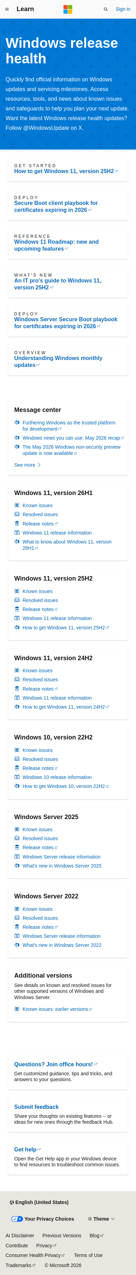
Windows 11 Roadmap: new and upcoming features (56, 245)
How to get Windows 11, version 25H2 (64, 171)
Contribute (17, 1245)
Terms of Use (88, 1255)
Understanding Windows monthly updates (58, 361)
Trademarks (18, 1265)
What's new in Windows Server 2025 (62, 866)
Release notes (38, 524)
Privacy (44, 1245)
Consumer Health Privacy (33, 1255)
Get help (25, 1149)
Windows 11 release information (57, 533)
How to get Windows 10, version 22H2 (64, 786)
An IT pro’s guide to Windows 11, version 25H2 (57, 284)
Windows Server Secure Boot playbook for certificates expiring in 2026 (66, 322)
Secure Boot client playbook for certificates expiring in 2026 (56, 206)
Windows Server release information (62, 857)
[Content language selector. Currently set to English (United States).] (39, 1202)
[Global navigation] (7, 9)
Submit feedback (36, 1107)
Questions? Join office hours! (53, 1064)
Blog (95, 1235)
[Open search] (106, 9)
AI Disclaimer (20, 1235)
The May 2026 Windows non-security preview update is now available (71, 450)
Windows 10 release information (57, 777)
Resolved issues (40, 514)
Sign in (123, 9)
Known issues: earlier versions (55, 1009)
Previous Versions (61, 1235)
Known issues (37, 505)
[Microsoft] (68, 9)
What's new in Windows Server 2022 (62, 945)
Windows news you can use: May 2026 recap (71, 438)
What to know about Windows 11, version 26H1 (67, 545)
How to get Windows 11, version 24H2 (64, 707)
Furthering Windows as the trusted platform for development (69, 426)
